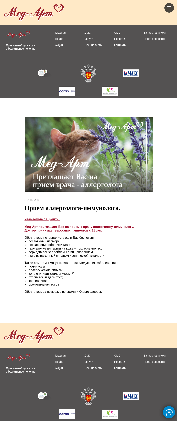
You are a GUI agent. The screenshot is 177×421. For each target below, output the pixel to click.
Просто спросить (154, 38)
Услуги (89, 38)
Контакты (120, 45)
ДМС (88, 32)
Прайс (59, 38)
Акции (59, 45)
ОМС (117, 32)
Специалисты (93, 45)
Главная (60, 32)
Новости (119, 38)
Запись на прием (155, 32)
